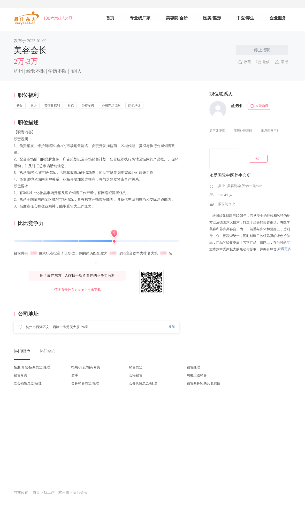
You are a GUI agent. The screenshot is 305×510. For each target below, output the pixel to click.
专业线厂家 (140, 18)
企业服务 (278, 18)
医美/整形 (212, 18)
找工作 (49, 492)
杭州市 (63, 492)
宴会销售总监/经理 (28, 383)
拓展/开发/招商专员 (85, 367)
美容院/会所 (177, 18)
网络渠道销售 (197, 375)
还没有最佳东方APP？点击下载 (77, 290)
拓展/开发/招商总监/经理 (32, 367)
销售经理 (193, 367)
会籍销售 (135, 375)
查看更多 (284, 249)
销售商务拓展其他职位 (203, 383)
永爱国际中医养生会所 (230, 175)
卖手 (74, 375)
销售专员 (20, 375)
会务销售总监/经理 (85, 383)
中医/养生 (245, 18)
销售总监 (135, 367)
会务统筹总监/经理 (143, 383)
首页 (110, 18)
